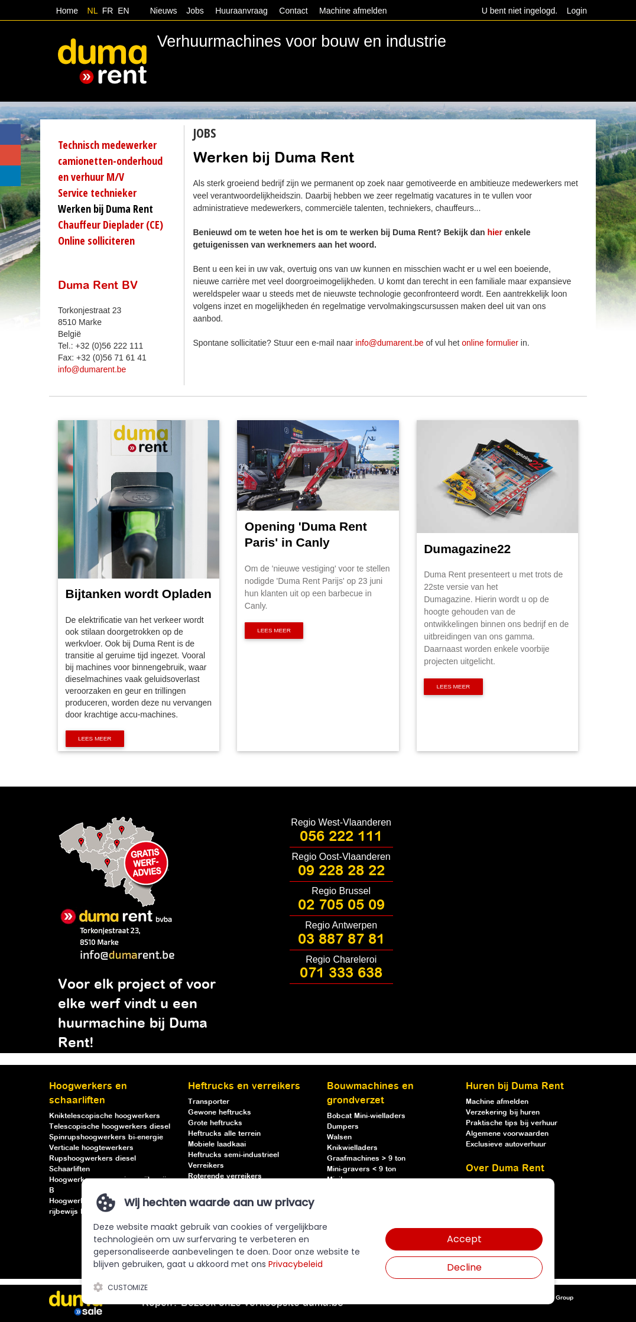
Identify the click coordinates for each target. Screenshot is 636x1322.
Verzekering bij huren (503, 1112)
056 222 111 (341, 836)
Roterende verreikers (225, 1176)
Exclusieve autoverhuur (506, 1144)
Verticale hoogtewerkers (91, 1148)
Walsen (339, 1137)
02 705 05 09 (341, 905)
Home (67, 10)
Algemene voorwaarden (507, 1134)
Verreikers (206, 1166)
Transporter (208, 1102)
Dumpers (343, 1127)
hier (494, 232)
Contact (293, 10)
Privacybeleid (295, 1264)
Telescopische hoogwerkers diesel (109, 1127)
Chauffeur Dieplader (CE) (110, 224)
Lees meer (95, 739)
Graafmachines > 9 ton (366, 1158)
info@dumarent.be (92, 369)
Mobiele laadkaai (217, 1144)
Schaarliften (69, 1169)
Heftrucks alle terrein (224, 1134)
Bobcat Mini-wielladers (366, 1116)
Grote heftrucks (215, 1123)
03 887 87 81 (341, 939)
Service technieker (97, 193)
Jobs (192, 10)
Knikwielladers (352, 1148)
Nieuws (164, 10)
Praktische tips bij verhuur (511, 1123)
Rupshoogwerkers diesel (92, 1158)
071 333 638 (341, 973)
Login (577, 10)
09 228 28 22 (341, 871)
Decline (464, 1267)
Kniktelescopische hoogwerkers (104, 1116)
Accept (464, 1239)
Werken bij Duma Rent (105, 209)
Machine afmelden (352, 10)
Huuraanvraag (241, 10)
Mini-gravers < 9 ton (361, 1169)
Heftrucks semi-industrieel (233, 1155)
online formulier (490, 342)
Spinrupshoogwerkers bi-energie (106, 1137)
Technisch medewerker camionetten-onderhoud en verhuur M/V (110, 161)
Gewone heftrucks (219, 1112)
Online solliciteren (96, 240)
